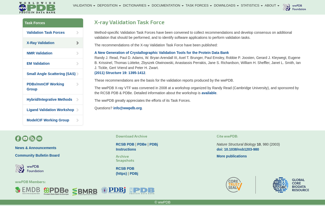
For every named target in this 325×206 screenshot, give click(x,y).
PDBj (153, 144)
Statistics (252, 5)
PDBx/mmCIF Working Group (53, 86)
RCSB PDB (125, 144)
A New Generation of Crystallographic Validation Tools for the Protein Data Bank (161, 53)
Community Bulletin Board (37, 155)
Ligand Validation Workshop (53, 110)
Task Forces (199, 5)
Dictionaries (136, 5)
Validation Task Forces (53, 32)
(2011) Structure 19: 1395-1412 (119, 73)
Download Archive (131, 136)
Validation (84, 5)
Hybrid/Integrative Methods (53, 99)
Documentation (168, 5)
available (209, 93)
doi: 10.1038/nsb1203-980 (238, 149)
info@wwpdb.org (127, 108)
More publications (232, 156)
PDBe (142, 144)
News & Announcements (35, 148)
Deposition (109, 5)
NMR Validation (53, 53)
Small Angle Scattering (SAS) (53, 74)
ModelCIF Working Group (53, 120)
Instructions (126, 149)
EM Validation (53, 63)
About (272, 5)
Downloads (226, 5)
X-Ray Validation (53, 43)
